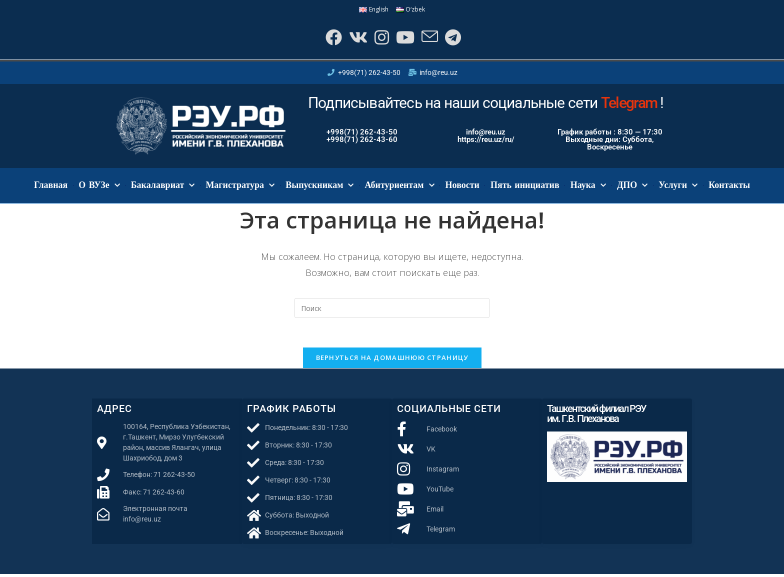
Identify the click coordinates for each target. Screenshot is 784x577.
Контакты (729, 187)
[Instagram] (380, 38)
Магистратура (240, 187)
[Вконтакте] (355, 38)
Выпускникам (320, 187)
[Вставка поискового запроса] (392, 310)
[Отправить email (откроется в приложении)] (430, 38)
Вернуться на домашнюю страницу (392, 360)
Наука (588, 187)
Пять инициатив (525, 187)
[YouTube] (405, 38)
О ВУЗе (99, 187)
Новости (463, 187)
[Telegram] (454, 38)
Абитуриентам (399, 187)
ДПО (632, 187)
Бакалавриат (163, 187)
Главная (51, 187)
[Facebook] (330, 38)
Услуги (678, 187)
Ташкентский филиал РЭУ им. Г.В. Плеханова (596, 417)
